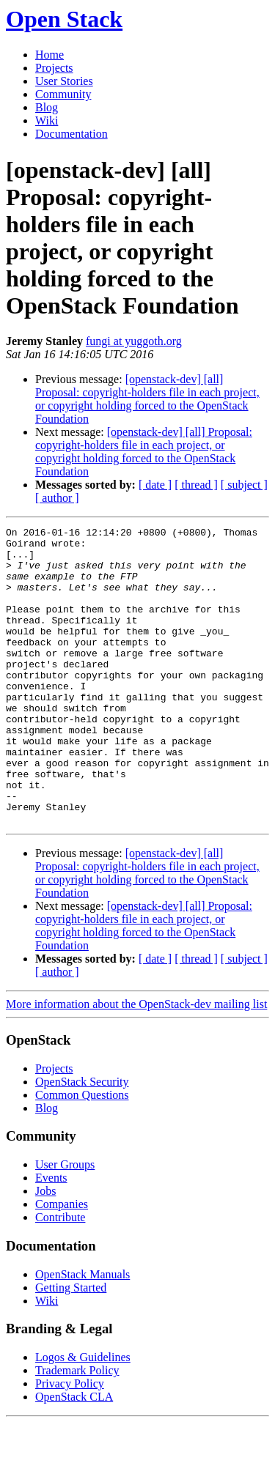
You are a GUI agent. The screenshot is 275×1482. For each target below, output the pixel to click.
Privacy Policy (69, 1443)
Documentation (71, 133)
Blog (46, 107)
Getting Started (70, 1347)
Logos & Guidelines (83, 1416)
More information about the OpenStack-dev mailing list (136, 1063)
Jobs (45, 1250)
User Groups (65, 1224)
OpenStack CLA (74, 1456)
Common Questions (82, 1154)
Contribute (60, 1276)
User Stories (64, 81)
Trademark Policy (77, 1429)
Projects (54, 68)
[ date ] (155, 484)
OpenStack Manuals (82, 1333)
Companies (61, 1263)
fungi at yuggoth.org (134, 341)
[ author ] (57, 498)
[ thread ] (196, 484)
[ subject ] (244, 484)
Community (63, 94)
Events (51, 1237)
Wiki (46, 120)
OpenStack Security (82, 1141)
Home (49, 54)
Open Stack (64, 19)
